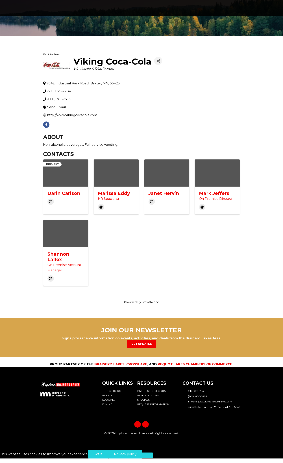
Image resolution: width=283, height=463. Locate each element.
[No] (147, 459)
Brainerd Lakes (109, 364)
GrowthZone (150, 302)
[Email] (50, 202)
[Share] (158, 61)
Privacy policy (125, 459)
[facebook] (46, 124)
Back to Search (52, 54)
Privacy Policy (141, 444)
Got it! (98, 459)
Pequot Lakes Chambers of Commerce (195, 364)
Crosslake (136, 364)
